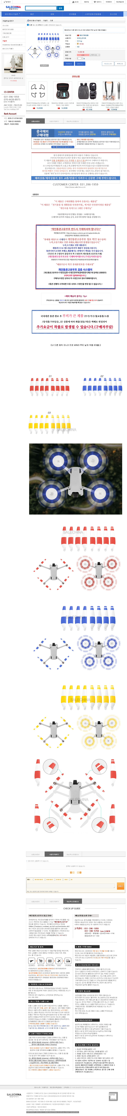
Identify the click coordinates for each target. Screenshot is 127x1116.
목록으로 (120, 64)
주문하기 (69, 64)
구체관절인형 (6, 33)
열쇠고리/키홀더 (8, 48)
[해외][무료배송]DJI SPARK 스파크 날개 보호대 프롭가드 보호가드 (37, 104)
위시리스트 (108, 64)
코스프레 (113, 14)
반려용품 (72, 14)
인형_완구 (5, 37)
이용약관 (45, 1087)
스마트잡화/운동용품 (93, 14)
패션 (32, 14)
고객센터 (66, 1087)
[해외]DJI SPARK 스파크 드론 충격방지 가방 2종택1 (62, 104)
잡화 (52, 14)
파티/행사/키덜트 (11, 14)
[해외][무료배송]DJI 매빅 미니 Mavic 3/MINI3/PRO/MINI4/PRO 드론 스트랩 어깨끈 (112, 105)
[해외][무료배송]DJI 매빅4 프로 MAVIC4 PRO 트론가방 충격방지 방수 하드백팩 (87, 105)
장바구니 (80, 64)
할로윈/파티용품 (8, 29)
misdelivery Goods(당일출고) (12, 45)
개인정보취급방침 (56, 1087)
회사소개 (37, 1087)
